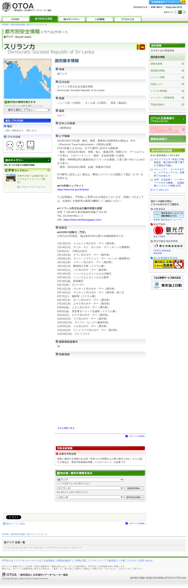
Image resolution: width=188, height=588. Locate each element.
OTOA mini (180, 577)
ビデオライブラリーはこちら (32, 187)
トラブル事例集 (159, 91)
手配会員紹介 (158, 104)
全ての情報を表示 (161, 190)
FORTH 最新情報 (162, 251)
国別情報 (158, 253)
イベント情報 (158, 77)
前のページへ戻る (15, 524)
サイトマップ (99, 560)
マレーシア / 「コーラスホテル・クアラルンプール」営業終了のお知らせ (169, 172)
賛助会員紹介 (64, 560)
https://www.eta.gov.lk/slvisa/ (73, 189)
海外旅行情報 (137, 577)
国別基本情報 (158, 57)
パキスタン (38, 547)
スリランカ (17, 547)
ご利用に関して (82, 560)
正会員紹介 (49, 560)
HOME (5, 25)
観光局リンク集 (116, 560)
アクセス (131, 560)
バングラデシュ (52, 547)
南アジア (31, 25)
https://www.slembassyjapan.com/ (82, 219)
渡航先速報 (156, 63)
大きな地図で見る (65, 428)
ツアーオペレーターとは (28, 560)
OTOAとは (7, 560)
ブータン (65, 547)
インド (7, 547)
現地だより (156, 84)
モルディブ (76, 547)
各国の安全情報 (154, 577)
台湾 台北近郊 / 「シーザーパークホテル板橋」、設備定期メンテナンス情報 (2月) (169, 182)
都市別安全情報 (18, 25)
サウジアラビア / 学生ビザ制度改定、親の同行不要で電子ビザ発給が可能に (169, 162)
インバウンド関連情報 (162, 97)
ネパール (28, 547)
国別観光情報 (158, 70)
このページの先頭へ (137, 436)
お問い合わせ (146, 560)
